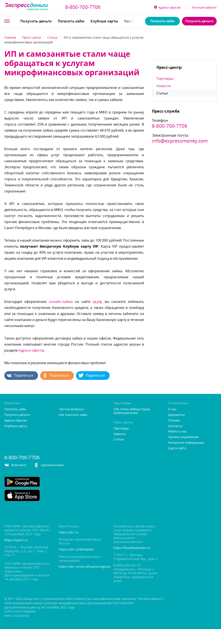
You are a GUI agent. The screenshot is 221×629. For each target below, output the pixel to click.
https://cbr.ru (68, 532)
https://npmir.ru (16, 540)
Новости (163, 85)
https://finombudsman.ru (132, 548)
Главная (10, 37)
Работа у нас (177, 431)
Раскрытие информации (186, 443)
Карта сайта (177, 448)
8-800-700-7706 (83, 7)
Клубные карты (104, 21)
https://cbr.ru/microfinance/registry (83, 567)
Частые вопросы (71, 409)
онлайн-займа (61, 301)
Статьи (52, 37)
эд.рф (97, 301)
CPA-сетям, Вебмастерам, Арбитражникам (132, 411)
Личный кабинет (204, 7)
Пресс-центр (31, 37)
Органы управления (183, 437)
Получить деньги (36, 21)
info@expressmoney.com (180, 141)
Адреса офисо (167, 7)
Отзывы (174, 420)
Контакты (175, 426)
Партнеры (165, 78)
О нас (172, 409)
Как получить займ (73, 415)
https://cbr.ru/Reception (76, 549)
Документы (176, 415)
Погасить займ (71, 21)
